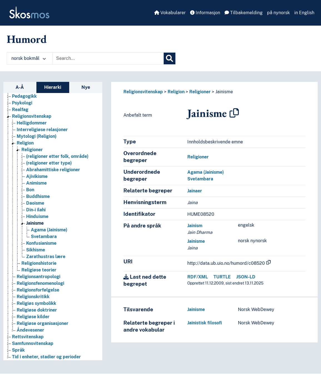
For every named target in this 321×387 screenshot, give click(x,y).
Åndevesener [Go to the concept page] (30, 330)
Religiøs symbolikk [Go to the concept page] (36, 303)
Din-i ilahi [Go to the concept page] (36, 209)
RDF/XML (197, 277)
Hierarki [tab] (52, 87)
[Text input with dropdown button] (108, 58)
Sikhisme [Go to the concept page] (35, 250)
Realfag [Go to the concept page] (20, 109)
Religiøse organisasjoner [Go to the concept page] (42, 323)
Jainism (194, 225)
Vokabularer (170, 12)
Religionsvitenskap (143, 91)
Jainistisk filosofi (204, 322)
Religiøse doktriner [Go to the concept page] (37, 310)
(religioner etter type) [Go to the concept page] (49, 163)
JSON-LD (245, 277)
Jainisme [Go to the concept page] (35, 223)
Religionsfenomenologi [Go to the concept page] (40, 283)
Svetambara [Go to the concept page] (44, 236)
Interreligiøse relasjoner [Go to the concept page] (42, 129)
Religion (176, 91)
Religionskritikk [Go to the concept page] (33, 296)
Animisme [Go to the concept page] (36, 183)
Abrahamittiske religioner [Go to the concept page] (53, 169)
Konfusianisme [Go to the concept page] (41, 243)
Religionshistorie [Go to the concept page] (38, 263)
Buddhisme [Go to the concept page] (38, 196)
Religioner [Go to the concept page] (32, 149)
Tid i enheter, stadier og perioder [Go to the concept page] (46, 356)
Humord (27, 39)
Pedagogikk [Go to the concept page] (24, 96)
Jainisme (224, 91)
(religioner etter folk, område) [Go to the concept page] (57, 156)
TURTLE (222, 277)
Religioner (200, 91)
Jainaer (194, 191)
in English (304, 12)
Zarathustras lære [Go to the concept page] (45, 256)
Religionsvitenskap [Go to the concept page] (31, 116)
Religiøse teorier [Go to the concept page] (38, 270)
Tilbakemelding (244, 12)
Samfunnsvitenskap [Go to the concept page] (32, 343)
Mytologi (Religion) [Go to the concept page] (36, 136)
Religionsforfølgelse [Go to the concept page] (38, 290)
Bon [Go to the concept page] (30, 189)
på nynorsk (278, 12)
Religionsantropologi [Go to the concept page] (38, 276)
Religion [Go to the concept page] (25, 143)
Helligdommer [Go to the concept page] (32, 123)
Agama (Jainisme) (205, 172)
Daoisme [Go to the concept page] (35, 203)
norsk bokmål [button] (28, 58)
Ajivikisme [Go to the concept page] (37, 176)
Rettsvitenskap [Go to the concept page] (28, 336)
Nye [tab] (85, 87)
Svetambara (200, 179)
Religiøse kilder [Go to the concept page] (33, 316)
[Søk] (169, 58)
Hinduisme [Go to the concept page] (37, 216)
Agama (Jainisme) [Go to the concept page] (49, 229)
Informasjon (205, 12)
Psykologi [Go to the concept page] (22, 103)
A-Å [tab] (20, 87)
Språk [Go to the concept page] (18, 350)
